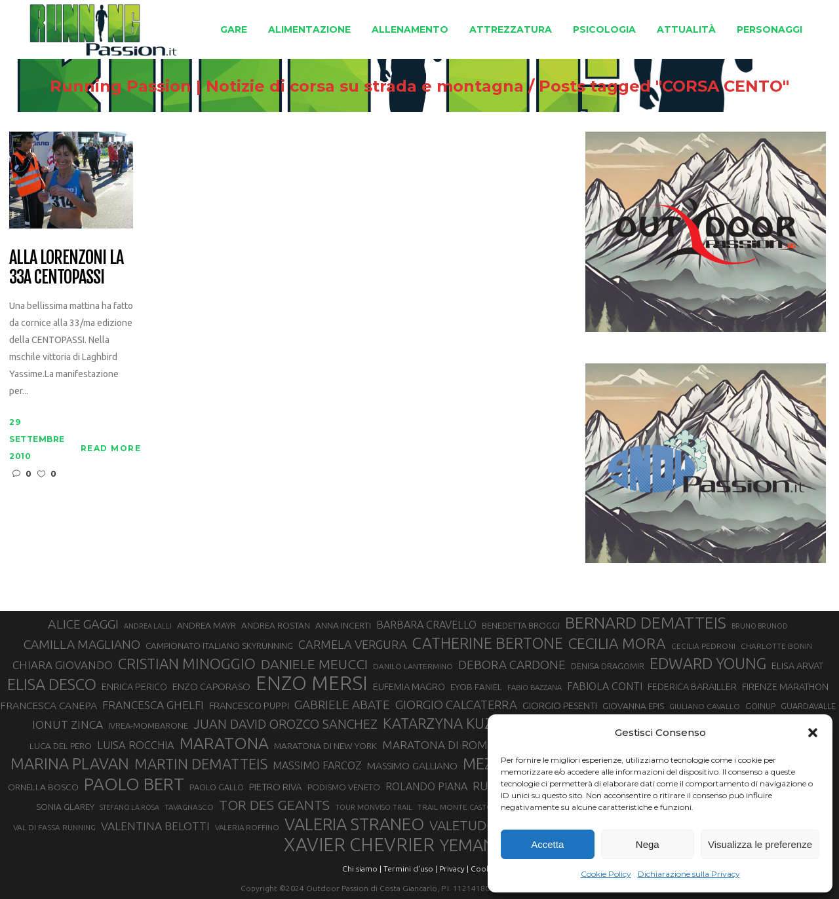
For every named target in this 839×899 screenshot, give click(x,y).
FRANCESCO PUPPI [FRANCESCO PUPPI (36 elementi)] (249, 705)
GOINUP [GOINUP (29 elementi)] (760, 705)
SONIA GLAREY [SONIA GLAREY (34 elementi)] (65, 806)
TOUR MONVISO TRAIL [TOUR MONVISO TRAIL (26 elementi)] (373, 807)
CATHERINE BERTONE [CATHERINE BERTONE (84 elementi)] (487, 642)
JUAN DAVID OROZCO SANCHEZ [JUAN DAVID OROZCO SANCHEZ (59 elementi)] (285, 724)
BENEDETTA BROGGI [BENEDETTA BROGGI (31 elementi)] (521, 625)
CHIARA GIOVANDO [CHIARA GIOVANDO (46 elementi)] (62, 665)
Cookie (484, 868)
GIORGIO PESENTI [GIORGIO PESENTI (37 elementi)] (559, 705)
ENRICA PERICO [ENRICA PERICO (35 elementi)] (134, 687)
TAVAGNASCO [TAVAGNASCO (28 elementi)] (189, 807)
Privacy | (454, 868)
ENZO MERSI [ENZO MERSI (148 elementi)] (312, 683)
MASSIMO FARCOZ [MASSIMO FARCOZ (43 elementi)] (317, 765)
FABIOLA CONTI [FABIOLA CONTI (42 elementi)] (604, 686)
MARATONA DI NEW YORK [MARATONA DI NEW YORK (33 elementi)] (325, 746)
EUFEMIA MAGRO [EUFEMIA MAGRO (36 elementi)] (409, 686)
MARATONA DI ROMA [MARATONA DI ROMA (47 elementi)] (438, 745)
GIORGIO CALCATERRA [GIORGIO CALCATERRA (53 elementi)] (456, 705)
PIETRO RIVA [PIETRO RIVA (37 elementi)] (275, 786)
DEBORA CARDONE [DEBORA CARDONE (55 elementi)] (512, 664)
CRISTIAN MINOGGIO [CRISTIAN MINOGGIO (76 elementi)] (187, 663)
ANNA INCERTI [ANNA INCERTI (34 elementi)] (343, 625)
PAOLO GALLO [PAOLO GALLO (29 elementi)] (216, 787)
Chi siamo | (361, 868)
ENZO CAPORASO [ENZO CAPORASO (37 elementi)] (211, 686)
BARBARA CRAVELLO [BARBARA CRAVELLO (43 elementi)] (426, 625)
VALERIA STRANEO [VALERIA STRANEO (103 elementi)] (354, 824)
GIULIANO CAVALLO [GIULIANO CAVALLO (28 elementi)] (704, 706)
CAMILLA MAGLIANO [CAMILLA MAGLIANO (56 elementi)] (82, 644)
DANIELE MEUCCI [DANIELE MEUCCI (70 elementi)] (314, 664)
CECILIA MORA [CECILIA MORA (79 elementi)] (617, 643)
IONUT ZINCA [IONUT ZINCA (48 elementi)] (67, 724)
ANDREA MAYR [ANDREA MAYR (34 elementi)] (206, 625)
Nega (647, 844)
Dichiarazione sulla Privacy (689, 874)
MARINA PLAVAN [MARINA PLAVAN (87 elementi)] (69, 763)
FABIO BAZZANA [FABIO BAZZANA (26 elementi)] (534, 687)
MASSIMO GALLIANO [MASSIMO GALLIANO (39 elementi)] (412, 765)
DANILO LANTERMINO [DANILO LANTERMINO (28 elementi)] (413, 666)
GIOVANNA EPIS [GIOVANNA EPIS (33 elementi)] (633, 706)
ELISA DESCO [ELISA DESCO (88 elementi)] (51, 684)
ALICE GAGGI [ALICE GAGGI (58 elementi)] (83, 624)
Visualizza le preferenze (760, 844)
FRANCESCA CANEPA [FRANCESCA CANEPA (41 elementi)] (48, 705)
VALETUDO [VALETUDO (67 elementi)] (463, 825)
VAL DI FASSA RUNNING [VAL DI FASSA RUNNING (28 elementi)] (54, 827)
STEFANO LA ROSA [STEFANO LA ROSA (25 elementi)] (129, 807)
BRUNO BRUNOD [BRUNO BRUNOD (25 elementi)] (760, 626)
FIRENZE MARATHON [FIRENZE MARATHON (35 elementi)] (785, 687)
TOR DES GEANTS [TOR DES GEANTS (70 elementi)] (274, 805)
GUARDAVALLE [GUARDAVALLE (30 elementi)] (808, 705)
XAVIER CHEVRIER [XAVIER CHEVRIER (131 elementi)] (359, 844)
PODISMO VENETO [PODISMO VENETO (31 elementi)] (343, 787)
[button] (812, 732)
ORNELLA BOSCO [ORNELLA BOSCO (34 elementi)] (43, 787)
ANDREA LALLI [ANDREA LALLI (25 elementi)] (148, 626)
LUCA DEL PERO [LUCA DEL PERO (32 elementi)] (60, 746)
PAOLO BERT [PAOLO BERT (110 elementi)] (134, 783)
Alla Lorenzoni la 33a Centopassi (66, 267)
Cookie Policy (606, 874)
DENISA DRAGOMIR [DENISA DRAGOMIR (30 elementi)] (607, 665)
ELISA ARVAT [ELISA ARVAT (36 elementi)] (797, 665)
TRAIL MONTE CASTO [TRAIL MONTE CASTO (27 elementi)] (455, 807)
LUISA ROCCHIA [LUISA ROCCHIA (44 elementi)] (135, 745)
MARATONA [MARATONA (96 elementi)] (224, 743)
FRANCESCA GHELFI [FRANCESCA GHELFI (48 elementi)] (153, 705)
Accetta (547, 844)
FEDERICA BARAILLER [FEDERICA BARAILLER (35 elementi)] (692, 687)
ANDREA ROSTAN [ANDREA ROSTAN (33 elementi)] (275, 625)
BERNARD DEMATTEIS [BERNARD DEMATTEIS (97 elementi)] (645, 622)
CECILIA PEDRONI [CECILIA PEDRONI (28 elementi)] (703, 646)
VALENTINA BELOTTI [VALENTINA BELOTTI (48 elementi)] (155, 826)
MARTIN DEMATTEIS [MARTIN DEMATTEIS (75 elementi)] (200, 764)
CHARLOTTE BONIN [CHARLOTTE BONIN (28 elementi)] (776, 646)
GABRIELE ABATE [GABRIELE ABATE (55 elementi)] (342, 704)
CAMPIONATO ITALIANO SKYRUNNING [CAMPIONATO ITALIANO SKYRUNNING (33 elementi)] (219, 645)
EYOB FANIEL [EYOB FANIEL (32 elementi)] (476, 687)
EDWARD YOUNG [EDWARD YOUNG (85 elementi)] (708, 663)
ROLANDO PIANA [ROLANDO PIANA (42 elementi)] (426, 786)
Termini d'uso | (410, 868)
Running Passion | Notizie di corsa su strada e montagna (287, 86)
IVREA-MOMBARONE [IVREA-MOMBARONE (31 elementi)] (148, 725)
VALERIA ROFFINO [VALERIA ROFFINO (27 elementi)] (247, 827)
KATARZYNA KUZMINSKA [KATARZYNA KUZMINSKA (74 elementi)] (464, 723)
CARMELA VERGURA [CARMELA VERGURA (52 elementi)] (352, 644)
